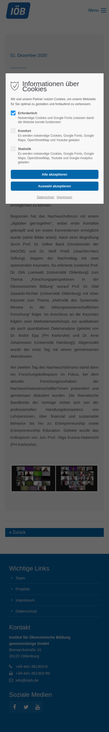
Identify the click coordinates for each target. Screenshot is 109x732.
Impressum (64, 197)
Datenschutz (45, 197)
